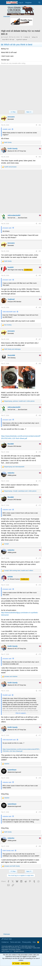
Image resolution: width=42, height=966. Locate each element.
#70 (40, 452)
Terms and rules (15, 942)
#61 (40, 125)
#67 (40, 339)
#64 (40, 251)
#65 (40, 275)
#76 (40, 691)
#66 (40, 307)
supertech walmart (21, 39)
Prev (13, 112)
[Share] (36, 125)
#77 (40, 735)
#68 (40, 363)
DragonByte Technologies (9, 949)
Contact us (5, 942)
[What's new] (35, 2)
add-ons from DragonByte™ (25, 947)
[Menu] (3, 2)
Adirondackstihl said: (9, 311)
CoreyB (5, 37)
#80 (40, 846)
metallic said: (7, 129)
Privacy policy (26, 942)
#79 (40, 812)
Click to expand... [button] (21, 713)
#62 (40, 157)
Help (34, 942)
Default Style (7, 939)
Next (29, 112)
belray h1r (35, 37)
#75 (40, 654)
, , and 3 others (18, 570)
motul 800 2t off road (8, 39)
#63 (40, 223)
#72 (40, 505)
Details (18, 949)
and (10, 167)
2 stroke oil (26, 37)
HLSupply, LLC (8, 951)
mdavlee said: (7, 509)
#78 (40, 778)
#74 (40, 585)
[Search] (39, 2)
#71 (40, 481)
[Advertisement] (21, 88)
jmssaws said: (7, 228)
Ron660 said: (7, 695)
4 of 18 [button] (21, 112)
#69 (40, 415)
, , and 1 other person (19, 401)
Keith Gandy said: (8, 850)
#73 (40, 558)
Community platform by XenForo (18, 946)
